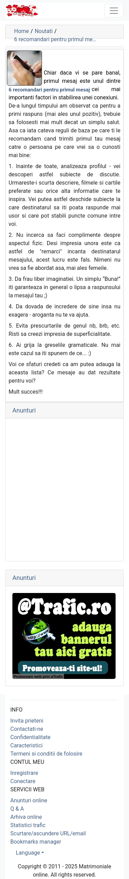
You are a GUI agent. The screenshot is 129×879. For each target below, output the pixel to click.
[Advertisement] (64, 489)
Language (28, 852)
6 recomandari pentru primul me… (55, 39)
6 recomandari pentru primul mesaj (49, 90)
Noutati (44, 31)
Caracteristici (26, 745)
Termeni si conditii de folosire (46, 753)
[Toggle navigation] (113, 11)
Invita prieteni (26, 720)
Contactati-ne (26, 729)
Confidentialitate (30, 737)
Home (21, 31)
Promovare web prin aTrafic (38, 676)
